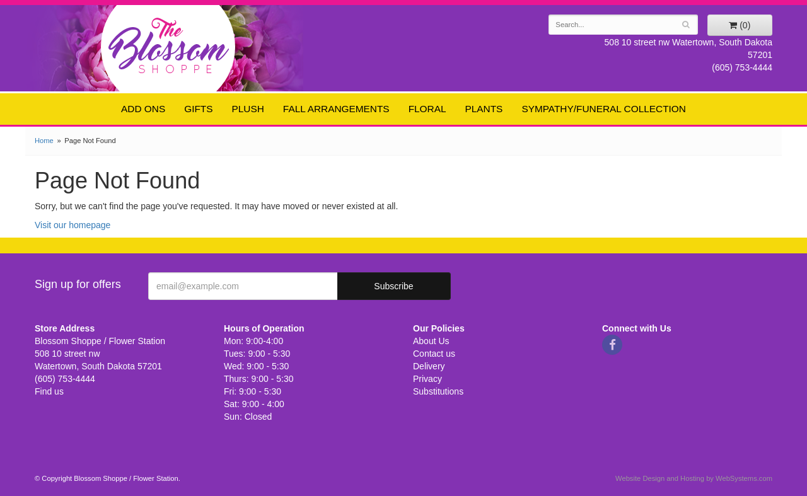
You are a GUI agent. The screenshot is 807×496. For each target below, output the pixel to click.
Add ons (143, 108)
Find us (49, 391)
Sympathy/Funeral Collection (603, 108)
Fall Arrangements (336, 108)
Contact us (434, 354)
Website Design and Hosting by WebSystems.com (693, 478)
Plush (248, 108)
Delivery (429, 366)
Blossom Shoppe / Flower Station (168, 45)
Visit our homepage (72, 225)
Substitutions (438, 391)
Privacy (427, 379)
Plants (484, 108)
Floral (427, 108)
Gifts (198, 108)
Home (44, 140)
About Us (431, 341)
